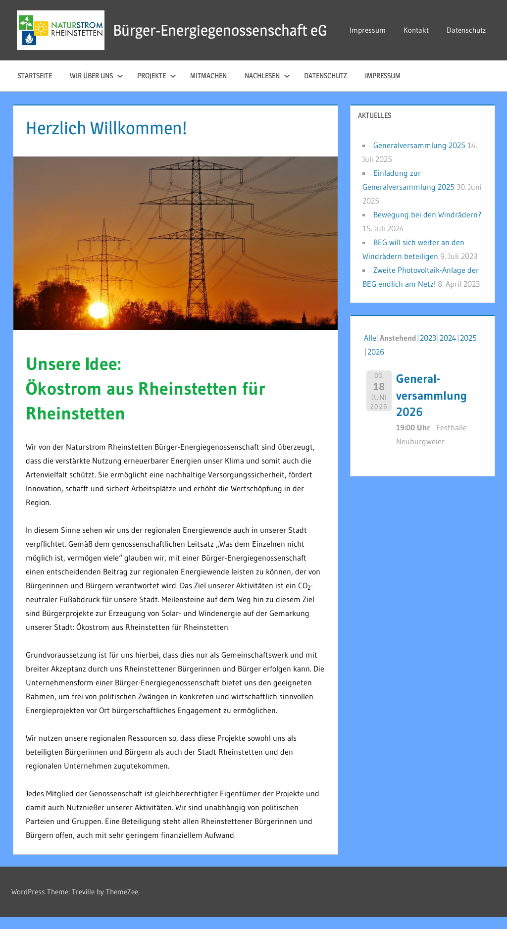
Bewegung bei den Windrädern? (427, 226)
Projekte (156, 87)
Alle (370, 350)
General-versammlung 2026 (431, 407)
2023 (428, 350)
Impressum (369, 22)
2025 (468, 350)
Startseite (35, 87)
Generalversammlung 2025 (419, 157)
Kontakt (417, 22)
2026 (375, 363)
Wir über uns (96, 87)
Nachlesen (267, 87)
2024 (448, 350)
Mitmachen (208, 87)
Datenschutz (370, 49)
